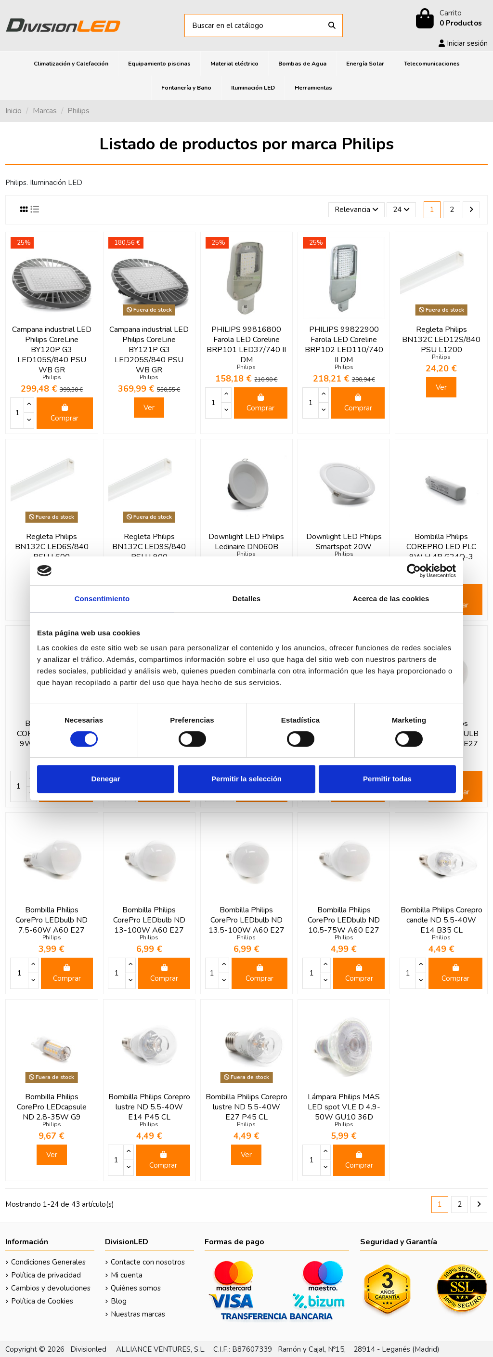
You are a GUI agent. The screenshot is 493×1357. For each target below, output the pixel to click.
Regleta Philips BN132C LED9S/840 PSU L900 (149, 546)
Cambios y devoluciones (51, 1288)
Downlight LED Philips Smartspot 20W (344, 541)
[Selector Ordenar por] (356, 209)
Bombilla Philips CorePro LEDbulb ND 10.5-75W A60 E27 (344, 920)
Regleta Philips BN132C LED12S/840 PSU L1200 (441, 339)
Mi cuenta (127, 1275)
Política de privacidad (46, 1275)
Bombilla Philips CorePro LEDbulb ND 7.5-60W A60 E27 (51, 920)
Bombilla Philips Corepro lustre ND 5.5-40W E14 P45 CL (149, 1107)
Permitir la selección (246, 779)
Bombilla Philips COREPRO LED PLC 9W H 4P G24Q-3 (441, 546)
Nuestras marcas (138, 1314)
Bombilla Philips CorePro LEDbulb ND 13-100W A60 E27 (149, 920)
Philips (51, 377)
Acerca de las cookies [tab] (391, 598)
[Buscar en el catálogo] (332, 26)
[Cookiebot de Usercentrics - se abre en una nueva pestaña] (414, 571)
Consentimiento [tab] (102, 598)
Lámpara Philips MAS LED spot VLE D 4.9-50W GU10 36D (344, 1107)
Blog (119, 1301)
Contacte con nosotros (148, 1262)
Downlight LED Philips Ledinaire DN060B (246, 541)
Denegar (105, 779)
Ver (149, 407)
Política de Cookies (42, 1301)
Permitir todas (387, 779)
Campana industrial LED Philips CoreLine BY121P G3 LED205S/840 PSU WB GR (149, 349)
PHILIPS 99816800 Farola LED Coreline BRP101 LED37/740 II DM (246, 344)
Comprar (64, 413)
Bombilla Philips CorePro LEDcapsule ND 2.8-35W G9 (52, 1107)
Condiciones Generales (48, 1262)
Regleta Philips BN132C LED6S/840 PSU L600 (52, 546)
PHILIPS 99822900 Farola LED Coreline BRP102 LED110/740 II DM (344, 344)
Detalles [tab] (246, 598)
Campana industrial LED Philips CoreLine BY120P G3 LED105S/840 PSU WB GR (51, 349)
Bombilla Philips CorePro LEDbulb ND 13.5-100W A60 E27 (246, 920)
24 (401, 209)
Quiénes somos (136, 1288)
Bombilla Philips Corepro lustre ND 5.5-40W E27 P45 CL (246, 1107)
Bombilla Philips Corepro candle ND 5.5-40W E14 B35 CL (441, 920)
